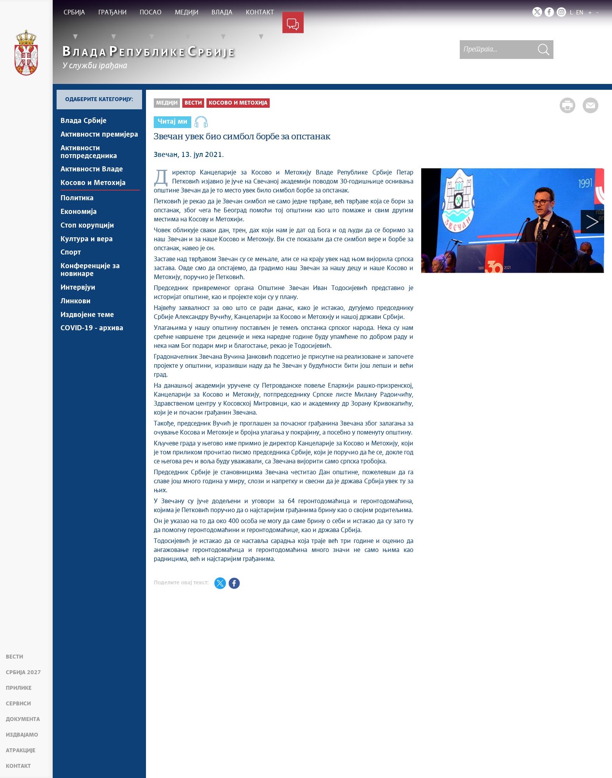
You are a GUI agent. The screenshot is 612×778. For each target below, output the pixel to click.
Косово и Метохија (93, 183)
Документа (23, 719)
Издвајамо (22, 735)
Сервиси (18, 704)
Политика (77, 198)
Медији (167, 103)
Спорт (70, 253)
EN (580, 13)
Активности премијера (99, 134)
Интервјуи (77, 288)
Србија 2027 (23, 672)
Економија (78, 212)
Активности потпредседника (88, 152)
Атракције (21, 750)
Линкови (75, 302)
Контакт (18, 766)
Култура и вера (86, 239)
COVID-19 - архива (91, 329)
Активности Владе (91, 169)
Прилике (19, 688)
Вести (14, 657)
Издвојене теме (87, 315)
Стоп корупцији (87, 226)
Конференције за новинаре (90, 270)
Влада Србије (83, 121)
